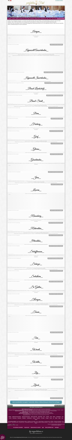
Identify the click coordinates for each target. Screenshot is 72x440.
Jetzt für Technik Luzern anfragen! (56, 210)
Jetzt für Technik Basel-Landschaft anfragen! (54, 95)
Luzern (10, 418)
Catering (17, 18)
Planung (36, 18)
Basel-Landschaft (34, 416)
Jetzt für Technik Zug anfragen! (57, 379)
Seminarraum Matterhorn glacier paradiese (41, 422)
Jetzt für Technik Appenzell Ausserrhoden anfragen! (53, 72)
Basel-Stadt (40, 416)
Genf (51, 416)
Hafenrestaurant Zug (15, 422)
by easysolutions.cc (36, 432)
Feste (50, 18)
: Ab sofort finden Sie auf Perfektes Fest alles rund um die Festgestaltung (36, 413)
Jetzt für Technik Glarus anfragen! (56, 154)
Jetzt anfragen (36, 36)
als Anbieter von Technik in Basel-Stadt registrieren (40, 105)
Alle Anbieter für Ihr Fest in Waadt (13, 356)
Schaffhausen (29, 418)
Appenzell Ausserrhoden (16, 416)
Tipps (54, 18)
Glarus (54, 416)
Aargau (10, 416)
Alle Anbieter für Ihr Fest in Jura (13, 184)
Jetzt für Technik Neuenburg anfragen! (55, 222)
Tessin (51, 418)
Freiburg (47, 416)
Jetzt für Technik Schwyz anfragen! (56, 270)
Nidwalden (19, 418)
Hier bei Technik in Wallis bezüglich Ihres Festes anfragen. (39, 365)
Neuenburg (14, 418)
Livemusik (21, 18)
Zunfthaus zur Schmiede (31, 421)
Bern (44, 416)
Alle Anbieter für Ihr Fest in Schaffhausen (14, 258)
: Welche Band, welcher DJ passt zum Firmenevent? (36, 409)
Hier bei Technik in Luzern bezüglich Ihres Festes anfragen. (39, 193)
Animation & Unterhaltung (45, 18)
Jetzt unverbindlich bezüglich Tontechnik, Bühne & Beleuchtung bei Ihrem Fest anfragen (36, 402)
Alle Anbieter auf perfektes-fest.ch (36, 407)
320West (51, 421)
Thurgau (47, 418)
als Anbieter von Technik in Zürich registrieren (41, 389)
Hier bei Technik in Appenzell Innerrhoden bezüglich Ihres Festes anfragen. (41, 81)
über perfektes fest (49, 427)
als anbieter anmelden (18, 427)
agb (43, 427)
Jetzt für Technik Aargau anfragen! (56, 44)
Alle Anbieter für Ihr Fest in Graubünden (14, 171)
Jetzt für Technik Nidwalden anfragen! (55, 235)
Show (39, 18)
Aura (37, 421)
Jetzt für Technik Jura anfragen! (56, 184)
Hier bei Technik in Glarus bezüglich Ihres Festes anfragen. (39, 152)
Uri (53, 418)
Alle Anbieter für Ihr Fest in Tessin (13, 332)
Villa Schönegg (41, 421)
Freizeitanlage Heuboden (29, 422)
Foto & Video (27, 18)
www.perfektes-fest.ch (27, 414)
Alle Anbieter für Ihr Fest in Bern (13, 118)
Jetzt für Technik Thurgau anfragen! (56, 306)
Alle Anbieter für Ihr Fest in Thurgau (13, 306)
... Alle (47, 18)
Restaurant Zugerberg (57, 421)
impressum (26, 427)
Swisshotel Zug (21, 422)
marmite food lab (47, 421)
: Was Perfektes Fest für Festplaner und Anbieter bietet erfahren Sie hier (36, 412)
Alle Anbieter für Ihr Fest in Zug (13, 379)
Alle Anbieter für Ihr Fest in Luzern (13, 210)
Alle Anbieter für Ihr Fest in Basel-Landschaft (15, 95)
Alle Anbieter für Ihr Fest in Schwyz (13, 270)
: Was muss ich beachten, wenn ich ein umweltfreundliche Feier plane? (36, 411)
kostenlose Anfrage (60, 18)
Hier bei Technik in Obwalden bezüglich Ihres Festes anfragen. (40, 244)
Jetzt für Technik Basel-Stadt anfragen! (55, 107)
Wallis (59, 418)
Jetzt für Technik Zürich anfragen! (56, 398)
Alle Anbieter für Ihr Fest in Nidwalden (14, 235)
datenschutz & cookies (35, 427)
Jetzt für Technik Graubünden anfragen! (55, 171)
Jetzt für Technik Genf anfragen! (56, 143)
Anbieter (59, 0)
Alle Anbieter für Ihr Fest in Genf (13, 143)
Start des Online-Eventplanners (24, 413)
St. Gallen (42, 418)
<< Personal (10, 405)
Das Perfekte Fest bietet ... (24, 412)
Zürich (36, 419)
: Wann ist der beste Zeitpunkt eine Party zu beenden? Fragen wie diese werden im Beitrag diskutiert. (36, 410)
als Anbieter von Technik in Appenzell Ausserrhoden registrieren (46, 54)
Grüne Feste (24, 411)
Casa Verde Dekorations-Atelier (21, 421)
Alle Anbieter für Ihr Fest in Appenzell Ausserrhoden (16, 72)
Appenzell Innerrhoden (26, 416)
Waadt (56, 418)
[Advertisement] (36, 41)
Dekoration (32, 18)
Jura (62, 416)
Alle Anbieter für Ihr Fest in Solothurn (14, 281)
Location (13, 18)
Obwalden (24, 418)
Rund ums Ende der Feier (19, 410)
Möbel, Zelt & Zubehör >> (59, 405)
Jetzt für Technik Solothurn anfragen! (55, 281)
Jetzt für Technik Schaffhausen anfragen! (55, 258)
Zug (62, 418)
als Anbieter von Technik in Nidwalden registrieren (42, 232)
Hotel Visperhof (51, 422)
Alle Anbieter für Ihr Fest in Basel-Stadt (14, 107)
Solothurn (38, 418)
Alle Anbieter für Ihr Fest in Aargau (13, 44)
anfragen (57, 427)
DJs (23, 18)
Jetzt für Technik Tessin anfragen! (56, 332)
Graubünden (58, 416)
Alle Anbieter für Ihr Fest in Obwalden (14, 245)
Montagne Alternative (57, 422)
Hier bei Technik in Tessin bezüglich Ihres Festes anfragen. (39, 315)
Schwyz (34, 418)
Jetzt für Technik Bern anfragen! (56, 118)
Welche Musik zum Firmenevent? (27, 409)
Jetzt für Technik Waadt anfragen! (56, 356)
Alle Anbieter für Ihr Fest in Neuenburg (14, 222)
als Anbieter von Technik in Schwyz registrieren (39, 268)
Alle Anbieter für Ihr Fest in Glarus (13, 154)
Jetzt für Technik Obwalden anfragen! (55, 245)
